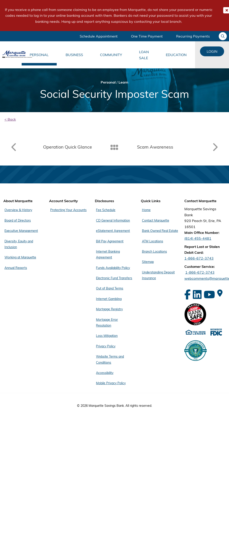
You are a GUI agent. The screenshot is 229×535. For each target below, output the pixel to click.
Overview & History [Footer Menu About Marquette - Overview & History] (18, 210)
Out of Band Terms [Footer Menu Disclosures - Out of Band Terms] (109, 288)
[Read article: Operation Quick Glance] (52, 147)
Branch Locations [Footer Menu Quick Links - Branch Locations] (154, 252)
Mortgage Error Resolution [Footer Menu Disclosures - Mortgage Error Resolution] (107, 322)
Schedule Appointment (99, 36)
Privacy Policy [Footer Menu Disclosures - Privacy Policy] (105, 346)
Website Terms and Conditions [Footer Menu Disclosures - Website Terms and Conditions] (110, 359)
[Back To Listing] (114, 147)
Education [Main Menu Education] (176, 54)
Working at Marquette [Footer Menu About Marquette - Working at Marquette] (20, 257)
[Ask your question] (223, 36)
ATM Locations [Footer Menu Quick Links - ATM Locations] (152, 241)
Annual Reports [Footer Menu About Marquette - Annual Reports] (15, 268)
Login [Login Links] (212, 51)
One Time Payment (147, 36)
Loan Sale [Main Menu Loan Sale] (144, 55)
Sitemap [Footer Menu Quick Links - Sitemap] (148, 262)
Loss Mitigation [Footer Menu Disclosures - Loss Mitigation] (107, 336)
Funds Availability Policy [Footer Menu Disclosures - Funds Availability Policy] (113, 268)
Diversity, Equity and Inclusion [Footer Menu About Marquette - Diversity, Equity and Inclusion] (18, 244)
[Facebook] (187, 294)
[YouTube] (209, 294)
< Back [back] (10, 119)
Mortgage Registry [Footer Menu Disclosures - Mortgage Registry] (109, 309)
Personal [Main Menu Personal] (39, 54)
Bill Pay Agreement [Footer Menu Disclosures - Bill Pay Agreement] (109, 241)
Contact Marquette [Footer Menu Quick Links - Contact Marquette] (155, 220)
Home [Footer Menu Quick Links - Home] (146, 210)
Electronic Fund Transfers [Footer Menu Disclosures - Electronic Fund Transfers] (114, 278)
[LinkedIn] (197, 294)
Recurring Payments (193, 36)
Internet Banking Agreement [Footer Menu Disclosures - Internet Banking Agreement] (108, 254)
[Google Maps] (220, 293)
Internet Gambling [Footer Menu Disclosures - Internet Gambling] (109, 299)
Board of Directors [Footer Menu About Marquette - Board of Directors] (17, 220)
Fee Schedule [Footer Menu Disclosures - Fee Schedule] (105, 210)
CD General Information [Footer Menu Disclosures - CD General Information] (113, 220)
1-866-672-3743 (199, 258)
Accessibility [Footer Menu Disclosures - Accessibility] (104, 373)
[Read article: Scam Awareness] (176, 147)
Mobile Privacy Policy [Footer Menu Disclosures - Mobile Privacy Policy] (111, 383)
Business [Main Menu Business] (74, 54)
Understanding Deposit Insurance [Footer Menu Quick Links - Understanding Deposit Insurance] (158, 275)
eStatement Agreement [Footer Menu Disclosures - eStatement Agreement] (113, 231)
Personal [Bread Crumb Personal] (108, 82)
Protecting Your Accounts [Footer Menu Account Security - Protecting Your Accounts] (68, 210)
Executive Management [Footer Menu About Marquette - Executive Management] (21, 231)
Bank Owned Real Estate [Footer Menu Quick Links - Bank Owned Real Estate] (160, 231)
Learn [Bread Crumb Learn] (123, 82)
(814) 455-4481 (197, 238)
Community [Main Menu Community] (111, 54)
